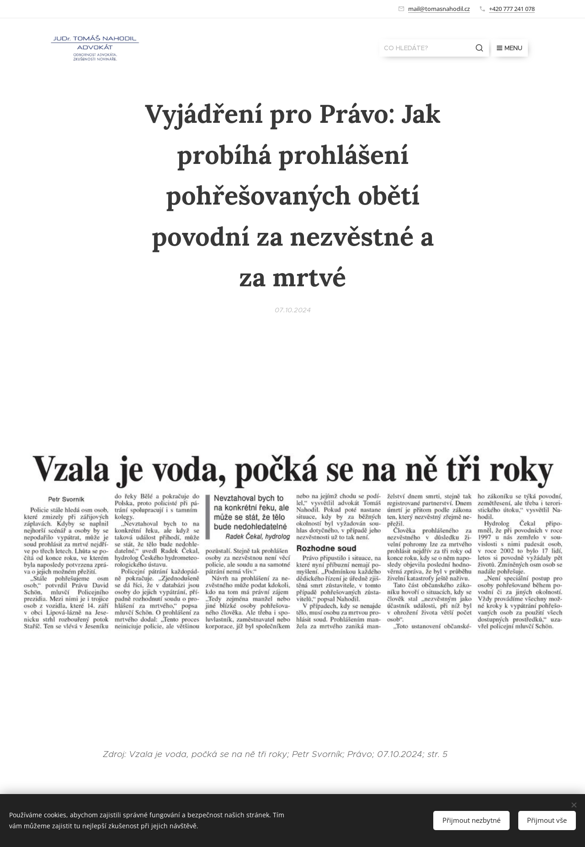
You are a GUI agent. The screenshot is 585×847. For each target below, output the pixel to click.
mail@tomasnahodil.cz (439, 9)
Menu (509, 48)
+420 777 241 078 (512, 9)
